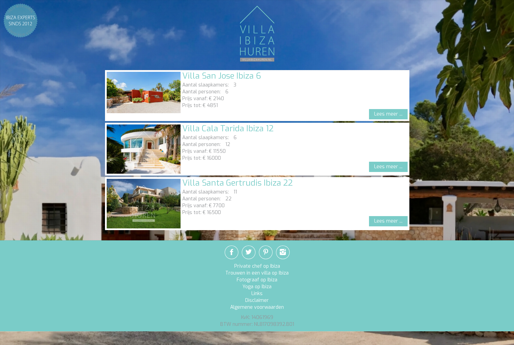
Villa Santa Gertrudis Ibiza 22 (237, 182)
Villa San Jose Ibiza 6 (221, 75)
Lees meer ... (388, 114)
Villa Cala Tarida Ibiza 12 (228, 128)
